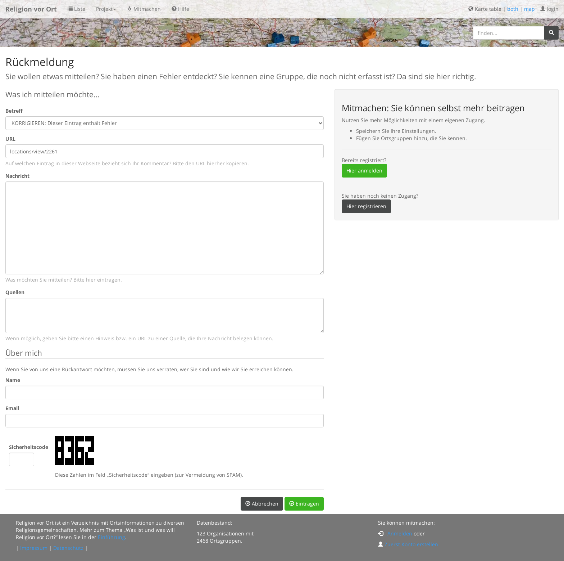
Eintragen (304, 503)
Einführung (111, 537)
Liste (76, 8)
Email (12, 408)
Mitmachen (144, 8)
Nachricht (17, 175)
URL (10, 138)
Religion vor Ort (31, 9)
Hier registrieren (366, 206)
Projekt (106, 8)
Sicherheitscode (28, 447)
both (512, 8)
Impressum (33, 547)
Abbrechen (261, 503)
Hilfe (180, 8)
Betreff (14, 110)
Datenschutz (68, 547)
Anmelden (399, 533)
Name (12, 380)
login (549, 8)
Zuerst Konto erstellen (411, 544)
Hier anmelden (364, 170)
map (529, 8)
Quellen (14, 292)
